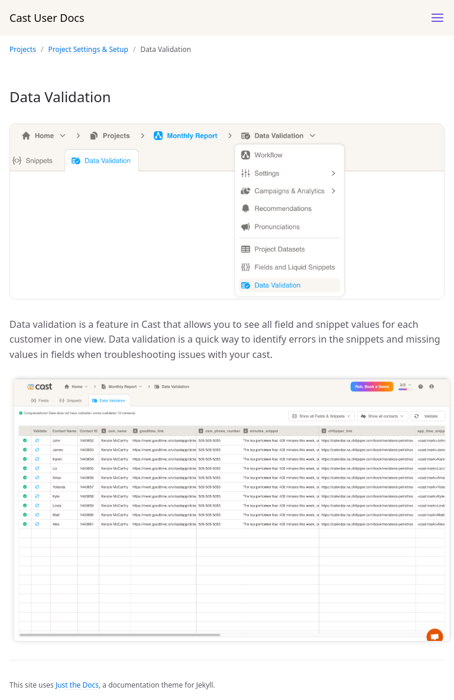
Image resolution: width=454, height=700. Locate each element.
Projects (22, 49)
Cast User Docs (47, 18)
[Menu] (437, 17)
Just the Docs (77, 685)
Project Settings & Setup (88, 49)
